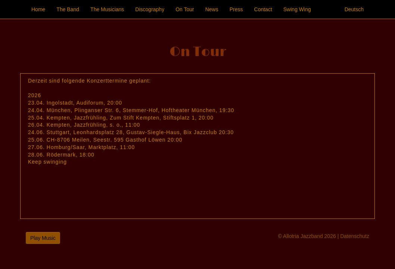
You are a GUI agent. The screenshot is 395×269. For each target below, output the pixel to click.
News (211, 9)
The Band (67, 9)
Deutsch (354, 9)
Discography (149, 9)
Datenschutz (354, 236)
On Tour (184, 9)
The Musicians (107, 9)
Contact (263, 9)
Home (38, 9)
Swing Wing (297, 9)
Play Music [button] (43, 238)
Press (236, 9)
